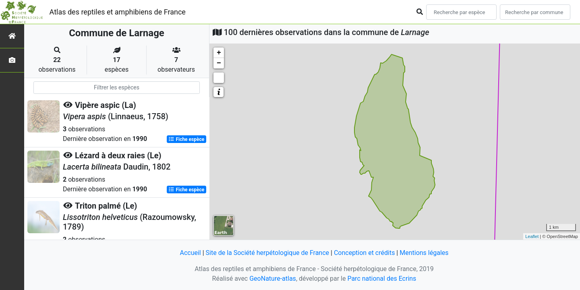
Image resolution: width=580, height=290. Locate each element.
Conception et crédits (364, 253)
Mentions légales (424, 253)
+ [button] (219, 53)
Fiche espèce (186, 139)
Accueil (190, 253)
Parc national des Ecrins (381, 278)
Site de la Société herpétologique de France (267, 253)
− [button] (219, 63)
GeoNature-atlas (272, 278)
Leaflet (532, 236)
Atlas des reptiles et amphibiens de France (118, 12)
